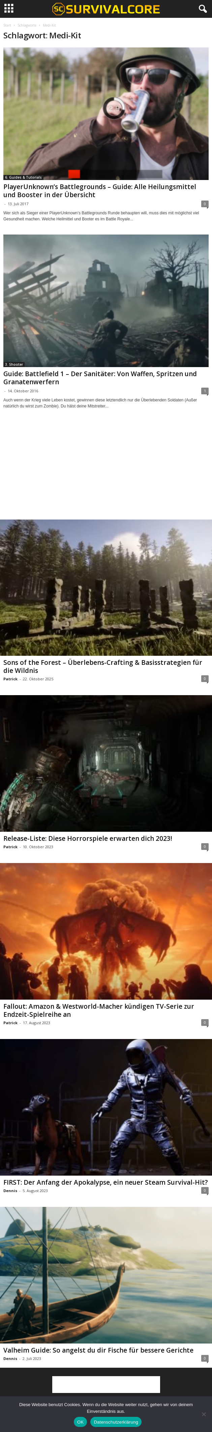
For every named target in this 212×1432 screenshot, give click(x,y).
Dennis (10, 1190)
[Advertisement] (106, 470)
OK (80, 1422)
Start (7, 25)
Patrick (10, 678)
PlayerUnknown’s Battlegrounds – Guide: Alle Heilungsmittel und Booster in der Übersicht (99, 190)
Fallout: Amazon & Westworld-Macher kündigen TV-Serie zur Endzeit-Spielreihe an (98, 1010)
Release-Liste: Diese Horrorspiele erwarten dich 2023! (87, 838)
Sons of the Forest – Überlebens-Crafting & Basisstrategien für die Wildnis (102, 666)
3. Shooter (14, 364)
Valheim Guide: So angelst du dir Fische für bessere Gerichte (98, 1350)
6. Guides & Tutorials (23, 177)
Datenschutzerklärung (116, 1422)
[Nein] (203, 1414)
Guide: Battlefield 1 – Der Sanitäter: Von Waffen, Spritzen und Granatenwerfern (100, 377)
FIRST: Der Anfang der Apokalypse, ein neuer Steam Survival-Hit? (105, 1182)
